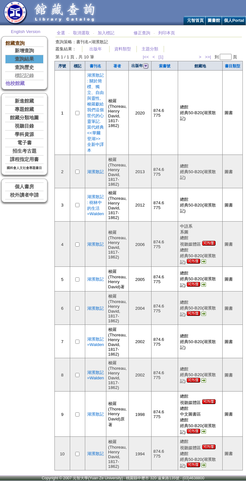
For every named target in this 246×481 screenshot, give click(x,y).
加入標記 (106, 32)
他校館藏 (15, 83)
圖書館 (214, 20)
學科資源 (24, 134)
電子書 (24, 142)
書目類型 (232, 66)
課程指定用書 (24, 159)
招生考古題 (24, 151)
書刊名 (95, 66)
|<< (146, 57)
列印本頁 (166, 32)
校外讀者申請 (24, 195)
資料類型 (122, 48)
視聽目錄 (24, 126)
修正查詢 (142, 32)
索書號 (164, 66)
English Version (25, 31)
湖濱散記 (95, 171)
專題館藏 (24, 109)
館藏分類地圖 (24, 117)
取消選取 (81, 32)
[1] (161, 57)
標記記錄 (24, 75)
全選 (61, 32)
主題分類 (150, 48)
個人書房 (24, 186)
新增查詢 (24, 50)
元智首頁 (195, 20)
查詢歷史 (24, 67)
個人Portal (234, 20)
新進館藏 (24, 101)
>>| (208, 57)
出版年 (95, 48)
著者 (117, 66)
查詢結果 (24, 59)
